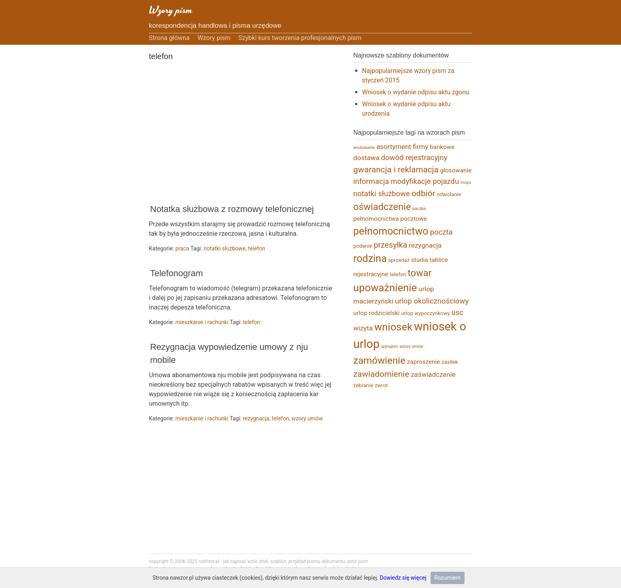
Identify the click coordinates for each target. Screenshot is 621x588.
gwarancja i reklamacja (395, 169)
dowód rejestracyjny (414, 157)
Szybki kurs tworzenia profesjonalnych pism (300, 38)
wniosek (393, 327)
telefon (256, 248)
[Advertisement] (240, 133)
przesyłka (391, 245)
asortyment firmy (402, 147)
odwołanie (449, 194)
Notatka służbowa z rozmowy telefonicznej (232, 209)
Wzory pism (170, 10)
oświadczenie (382, 206)
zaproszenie (423, 361)
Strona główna (169, 38)
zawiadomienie (381, 374)
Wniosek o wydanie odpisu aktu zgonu (415, 92)
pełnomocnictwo (391, 231)
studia (419, 259)
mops (466, 182)
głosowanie (455, 170)
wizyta (363, 328)
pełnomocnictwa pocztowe (390, 218)
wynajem (389, 346)
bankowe (442, 147)
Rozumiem (447, 578)
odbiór (423, 193)
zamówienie (379, 360)
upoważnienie (385, 288)
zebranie (363, 385)
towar (420, 273)
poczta (441, 232)
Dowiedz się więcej (403, 578)
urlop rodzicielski (376, 313)
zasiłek (450, 362)
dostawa (366, 158)
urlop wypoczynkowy (425, 313)
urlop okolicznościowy (432, 300)
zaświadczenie (433, 374)
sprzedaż (399, 260)
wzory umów (307, 418)
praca (182, 248)
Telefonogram (176, 273)
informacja (371, 181)
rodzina (370, 258)
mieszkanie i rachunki (202, 322)
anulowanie (364, 147)
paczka (419, 208)
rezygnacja (256, 418)
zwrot (381, 385)
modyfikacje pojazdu (425, 181)
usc (457, 312)
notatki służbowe (225, 248)
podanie (362, 246)
